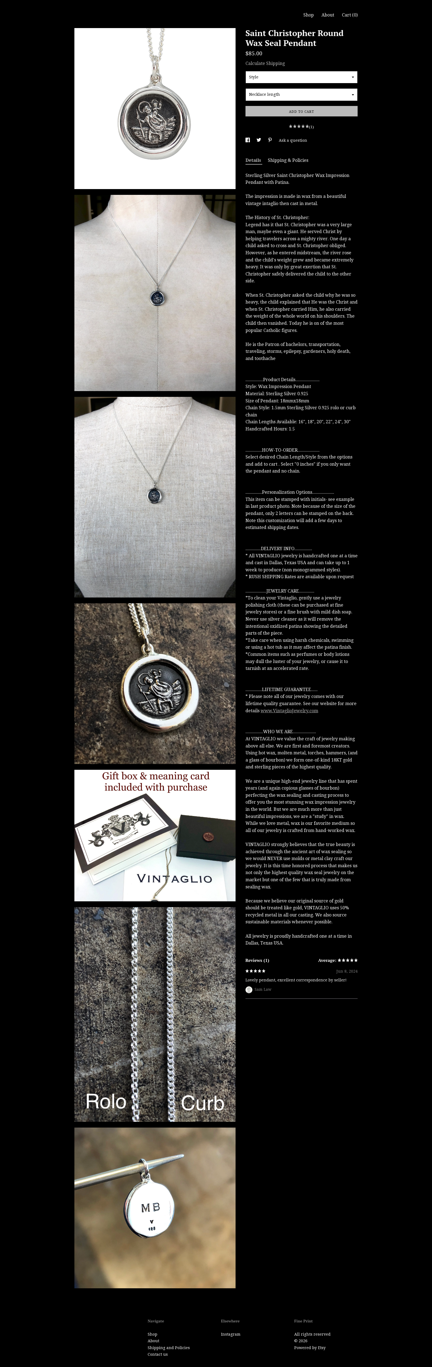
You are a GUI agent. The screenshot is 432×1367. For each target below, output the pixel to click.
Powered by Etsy (310, 1348)
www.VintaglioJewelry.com (289, 710)
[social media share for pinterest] (270, 140)
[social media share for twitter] (259, 140)
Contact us (158, 1354)
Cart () (350, 15)
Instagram (231, 1334)
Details (253, 160)
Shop (308, 15)
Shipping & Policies (288, 160)
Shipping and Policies (169, 1348)
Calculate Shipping (265, 63)
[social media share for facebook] (248, 140)
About (328, 15)
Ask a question (293, 140)
